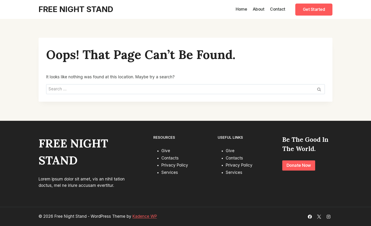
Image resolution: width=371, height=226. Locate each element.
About (259, 9)
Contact (277, 9)
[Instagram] (328, 217)
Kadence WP (144, 216)
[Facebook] (310, 217)
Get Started (314, 9)
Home (241, 9)
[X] (319, 217)
